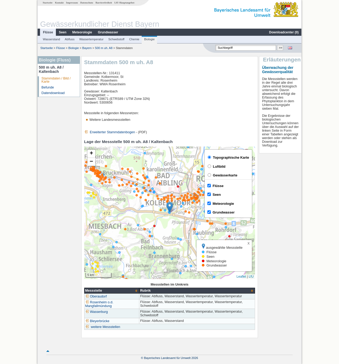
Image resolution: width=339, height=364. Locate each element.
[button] (169, 207)
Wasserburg (96, 312)
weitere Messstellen (105, 327)
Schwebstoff (116, 39)
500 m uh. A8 (104, 48)
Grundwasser (108, 32)
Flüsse (48, 32)
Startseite (47, 2)
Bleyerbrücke (97, 321)
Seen (62, 32)
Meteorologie (82, 32)
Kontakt (59, 2)
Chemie (134, 39)
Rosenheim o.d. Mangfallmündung (99, 304)
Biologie (149, 39)
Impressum (72, 2)
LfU (251, 276)
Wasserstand (51, 39)
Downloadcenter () (283, 32)
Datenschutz (86, 2)
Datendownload (53, 93)
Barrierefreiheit (104, 2)
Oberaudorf (96, 296)
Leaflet (241, 276)
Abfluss (70, 39)
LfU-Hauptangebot (124, 2)
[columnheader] (111, 291)
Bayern (87, 48)
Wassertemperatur (91, 39)
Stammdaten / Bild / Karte (56, 80)
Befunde (48, 87)
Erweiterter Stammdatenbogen (109, 132)
